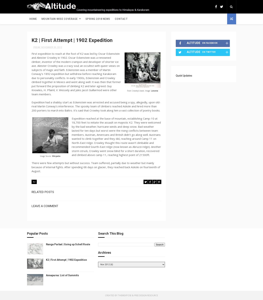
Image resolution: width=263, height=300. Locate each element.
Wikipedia (56, 156)
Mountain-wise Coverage (59, 18)
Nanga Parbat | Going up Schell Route (68, 244)
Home (33, 18)
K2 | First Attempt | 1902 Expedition (66, 259)
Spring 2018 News (97, 18)
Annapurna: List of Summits (62, 275)
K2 (34, 182)
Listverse (154, 90)
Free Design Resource (146, 295)
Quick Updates (184, 75)
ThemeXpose (124, 295)
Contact (121, 18)
